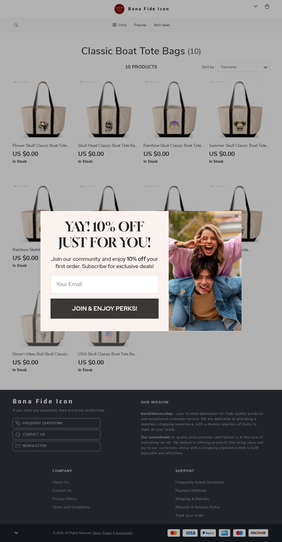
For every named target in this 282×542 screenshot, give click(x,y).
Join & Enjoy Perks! (104, 308)
